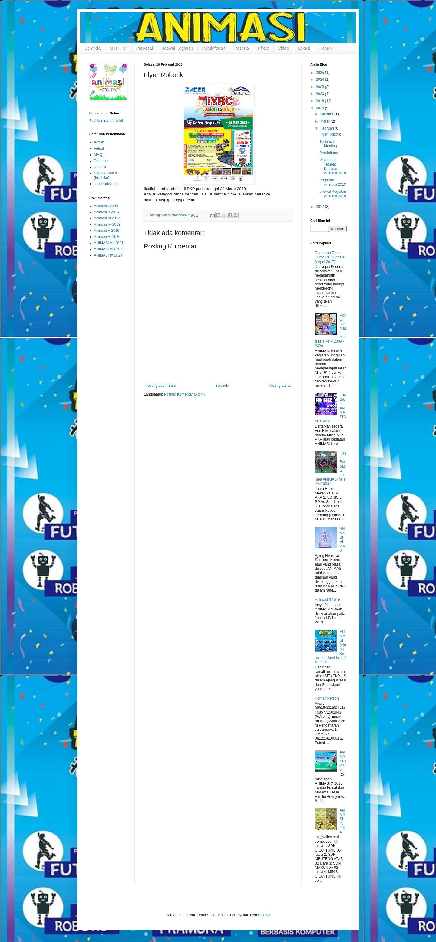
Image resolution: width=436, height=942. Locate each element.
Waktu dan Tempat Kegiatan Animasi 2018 (332, 166)
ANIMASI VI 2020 (343, 540)
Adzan (99, 142)
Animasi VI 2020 (107, 237)
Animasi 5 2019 (327, 600)
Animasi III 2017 (107, 218)
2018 (320, 108)
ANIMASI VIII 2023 (109, 249)
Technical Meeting (328, 143)
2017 (320, 207)
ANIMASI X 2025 (343, 761)
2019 (320, 101)
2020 (320, 94)
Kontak (326, 48)
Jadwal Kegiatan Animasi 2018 (332, 193)
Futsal (99, 148)
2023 (320, 87)
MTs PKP (118, 48)
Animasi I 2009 (106, 206)
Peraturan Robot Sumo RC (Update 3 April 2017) (330, 257)
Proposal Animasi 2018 (332, 182)
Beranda (92, 48)
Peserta (241, 48)
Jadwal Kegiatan (177, 48)
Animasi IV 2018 (107, 224)
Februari (327, 128)
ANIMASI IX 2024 (108, 255)
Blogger (264, 915)
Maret (325, 121)
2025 (320, 73)
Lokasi (304, 48)
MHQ (98, 155)
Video (283, 48)
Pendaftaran (213, 48)
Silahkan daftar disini (106, 121)
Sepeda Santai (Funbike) (106, 175)
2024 (320, 79)
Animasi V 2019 (106, 230)
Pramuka (101, 161)
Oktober (327, 114)
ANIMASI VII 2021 (108, 243)
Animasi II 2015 (106, 212)
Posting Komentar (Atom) (184, 394)
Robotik (100, 167)
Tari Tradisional (106, 184)
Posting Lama (280, 385)
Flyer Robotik (330, 134)
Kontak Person (327, 698)
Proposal (144, 48)
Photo (263, 48)
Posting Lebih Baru (160, 385)
